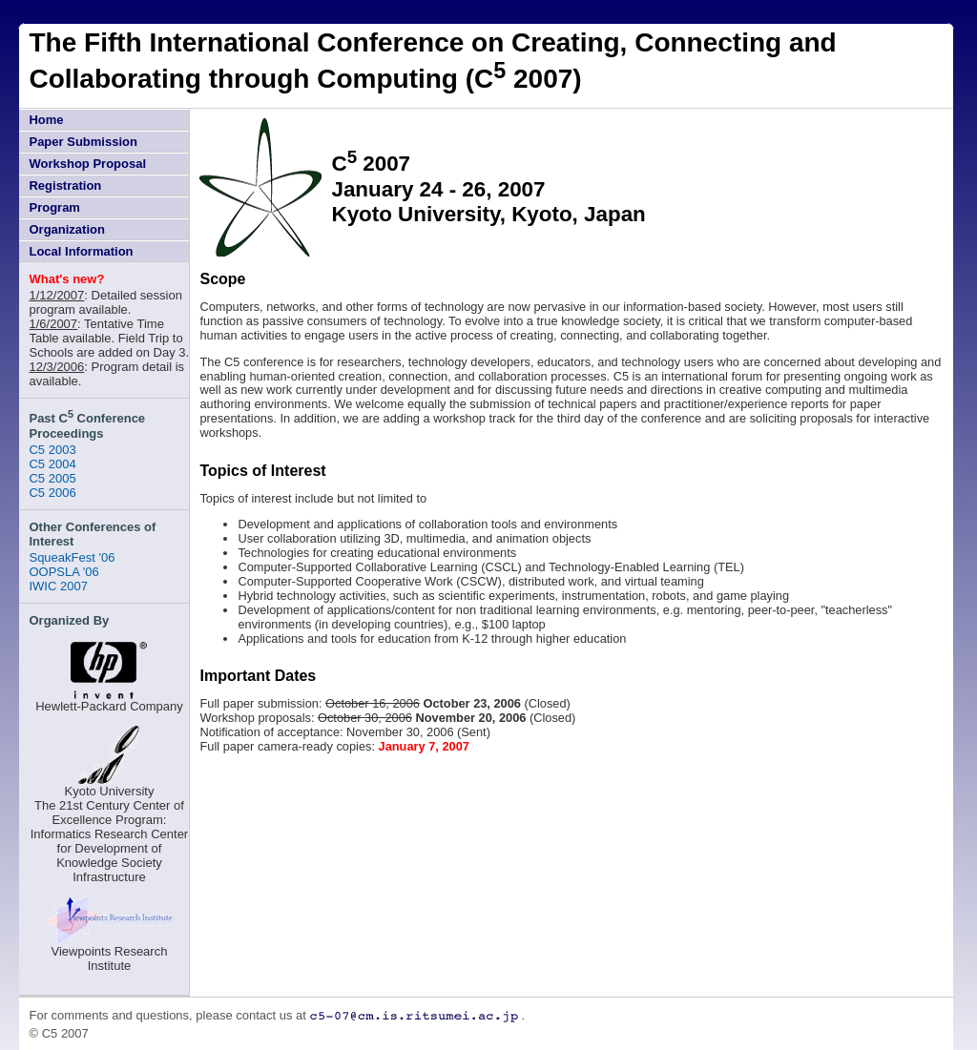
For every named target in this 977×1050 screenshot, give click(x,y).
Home (46, 120)
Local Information (81, 251)
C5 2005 (52, 478)
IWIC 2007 (58, 586)
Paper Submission (82, 141)
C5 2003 (52, 450)
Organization (66, 229)
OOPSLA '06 (63, 572)
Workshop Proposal (87, 163)
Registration (65, 185)
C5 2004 (52, 464)
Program (54, 207)
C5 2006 (52, 492)
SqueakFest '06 (71, 557)
